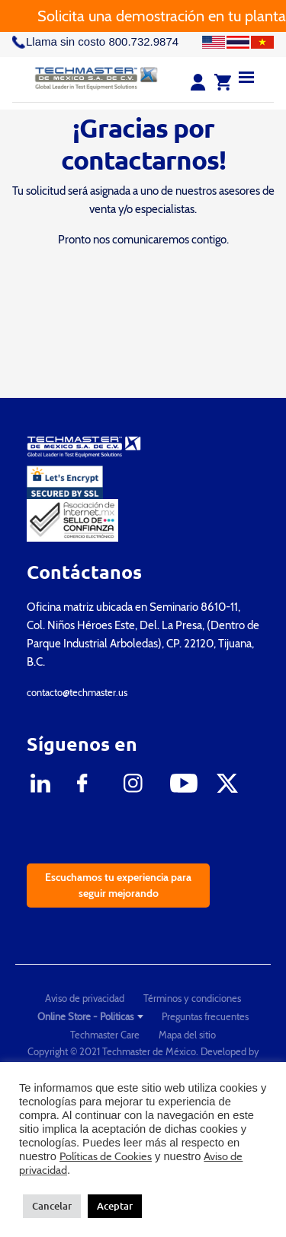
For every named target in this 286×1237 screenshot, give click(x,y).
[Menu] (246, 76)
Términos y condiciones (192, 998)
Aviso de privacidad (84, 998)
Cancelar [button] (52, 1206)
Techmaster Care (105, 1035)
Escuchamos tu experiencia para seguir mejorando (118, 885)
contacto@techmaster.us (77, 692)
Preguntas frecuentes (205, 1016)
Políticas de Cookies (105, 1156)
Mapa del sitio (187, 1035)
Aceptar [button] (115, 1206)
